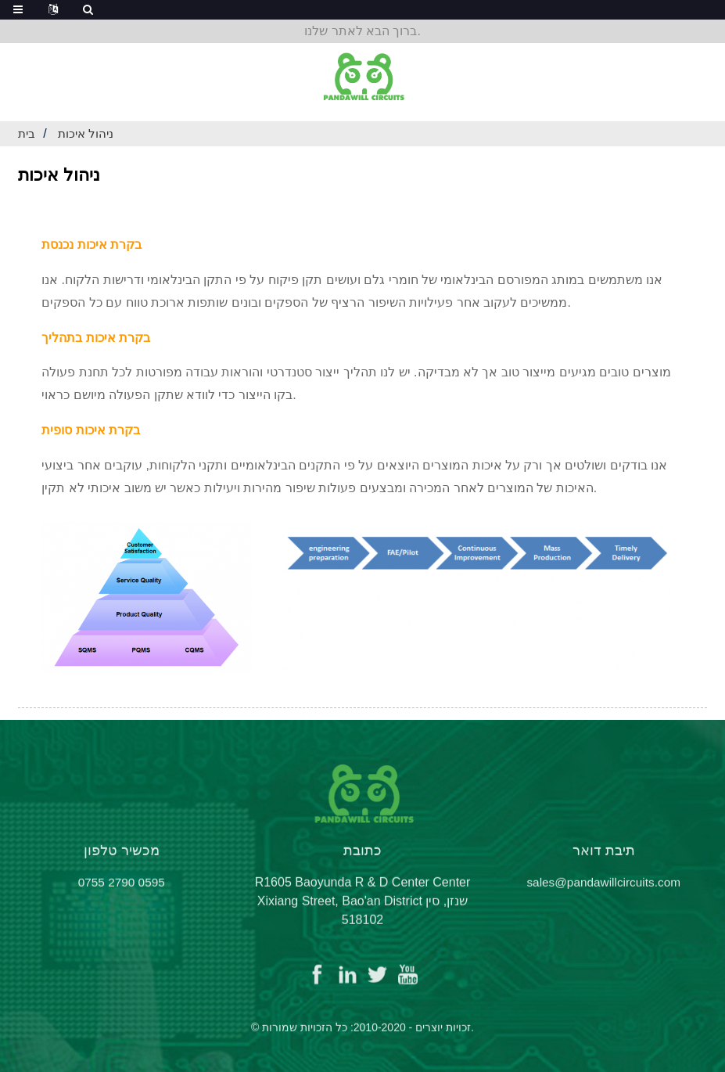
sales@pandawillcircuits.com (603, 892)
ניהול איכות (88, 133)
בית (27, 133)
